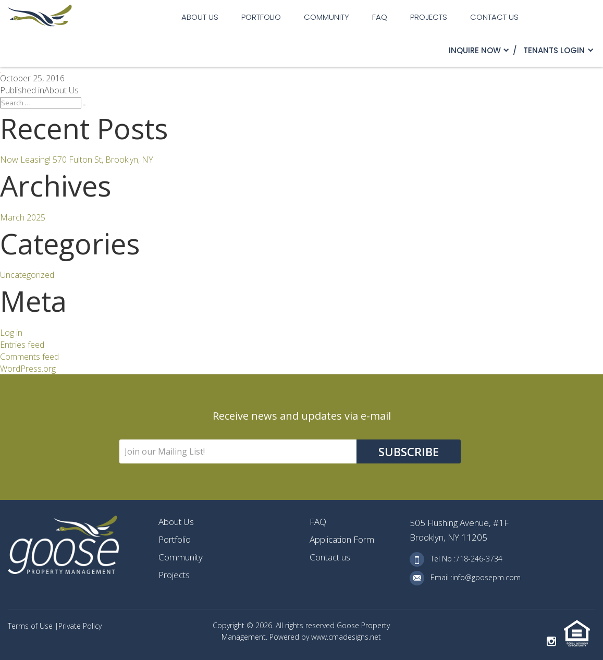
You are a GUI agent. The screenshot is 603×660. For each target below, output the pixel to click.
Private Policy (80, 626)
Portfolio (261, 16)
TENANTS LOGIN (554, 50)
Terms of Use (31, 626)
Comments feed (29, 356)
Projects (428, 16)
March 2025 (22, 217)
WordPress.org (28, 368)
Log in (11, 332)
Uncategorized (27, 274)
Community (326, 16)
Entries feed (22, 344)
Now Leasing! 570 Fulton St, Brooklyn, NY (76, 159)
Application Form (342, 539)
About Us (199, 16)
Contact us (494, 16)
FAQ (379, 16)
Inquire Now (475, 50)
